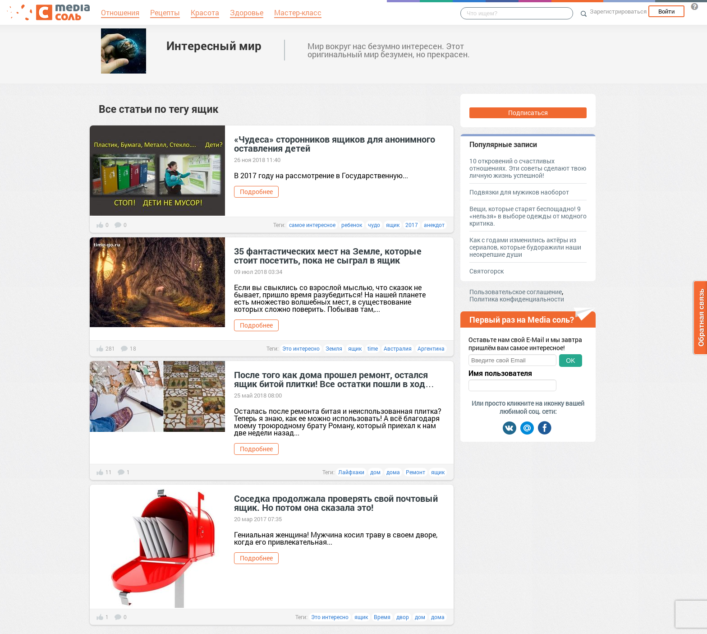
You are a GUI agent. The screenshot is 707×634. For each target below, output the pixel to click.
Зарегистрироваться (618, 11)
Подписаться (528, 112)
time (372, 348)
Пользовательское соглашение (515, 291)
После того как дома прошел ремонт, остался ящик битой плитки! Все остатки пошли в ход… (334, 379)
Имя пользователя (500, 373)
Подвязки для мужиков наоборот (519, 192)
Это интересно (301, 348)
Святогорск (486, 271)
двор (402, 616)
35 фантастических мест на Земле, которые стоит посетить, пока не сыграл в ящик (328, 255)
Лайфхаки (351, 472)
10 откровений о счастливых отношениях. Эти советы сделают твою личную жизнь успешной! (527, 168)
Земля (334, 348)
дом (375, 472)
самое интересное (312, 224)
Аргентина (431, 348)
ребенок (351, 224)
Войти (666, 11)
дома (393, 472)
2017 (411, 224)
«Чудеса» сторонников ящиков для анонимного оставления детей (334, 143)
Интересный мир (214, 45)
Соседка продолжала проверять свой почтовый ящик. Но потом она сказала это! (336, 503)
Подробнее (256, 191)
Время (382, 616)
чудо (374, 224)
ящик (392, 224)
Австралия (398, 348)
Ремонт (415, 472)
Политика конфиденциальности (516, 299)
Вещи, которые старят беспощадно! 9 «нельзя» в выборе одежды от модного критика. (528, 215)
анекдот (434, 224)
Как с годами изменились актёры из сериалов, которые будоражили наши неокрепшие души (525, 247)
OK (570, 360)
